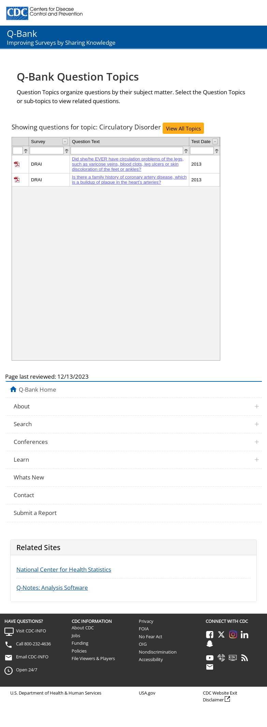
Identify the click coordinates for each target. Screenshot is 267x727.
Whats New (29, 477)
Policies (79, 651)
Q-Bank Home (37, 389)
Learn (21, 459)
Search (23, 424)
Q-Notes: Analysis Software (52, 587)
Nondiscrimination (158, 652)
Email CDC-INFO (32, 657)
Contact (24, 495)
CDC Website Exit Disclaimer (220, 696)
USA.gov (147, 693)
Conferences (31, 442)
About (22, 406)
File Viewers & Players (93, 658)
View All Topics (183, 128)
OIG (143, 644)
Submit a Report (35, 513)
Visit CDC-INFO (31, 631)
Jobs (76, 635)
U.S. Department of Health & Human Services (55, 693)
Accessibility (151, 659)
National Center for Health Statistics (63, 569)
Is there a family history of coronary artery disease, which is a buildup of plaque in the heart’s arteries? (129, 179)
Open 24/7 (26, 670)
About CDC (83, 628)
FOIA (144, 629)
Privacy (146, 621)
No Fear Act (150, 636)
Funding (80, 643)
